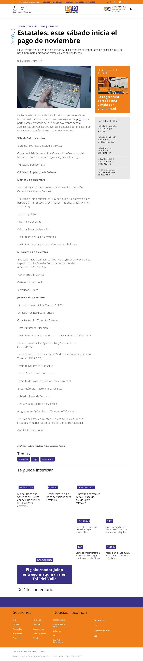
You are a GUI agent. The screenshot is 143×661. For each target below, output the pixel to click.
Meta (55, 635)
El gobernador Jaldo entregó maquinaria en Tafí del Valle (44, 574)
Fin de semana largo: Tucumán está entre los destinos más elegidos (107, 174)
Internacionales (39, 633)
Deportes (90, 2)
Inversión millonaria (44, 560)
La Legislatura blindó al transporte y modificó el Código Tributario (107, 141)
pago (35, 459)
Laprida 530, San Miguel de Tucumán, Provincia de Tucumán (42, 656)
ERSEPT (80, 547)
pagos (79, 119)
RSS (95, 636)
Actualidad (17, 629)
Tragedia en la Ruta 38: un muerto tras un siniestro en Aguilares (117, 555)
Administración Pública (86, 487)
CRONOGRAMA (52, 487)
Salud (35, 638)
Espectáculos (38, 629)
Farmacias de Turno (102, 630)
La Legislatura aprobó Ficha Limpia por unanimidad (108, 103)
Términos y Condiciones (20, 651)
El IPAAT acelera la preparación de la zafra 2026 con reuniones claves (106, 163)
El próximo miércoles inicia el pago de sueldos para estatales (88, 498)
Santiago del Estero (26, 487)
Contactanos (99, 620)
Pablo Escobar (59, 620)
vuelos (109, 521)
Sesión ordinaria (84, 521)
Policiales (68, 2)
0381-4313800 (76, 656)
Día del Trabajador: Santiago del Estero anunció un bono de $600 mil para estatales (28, 500)
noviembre (47, 459)
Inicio (15, 620)
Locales (46, 2)
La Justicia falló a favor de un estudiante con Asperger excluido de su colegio (107, 153)
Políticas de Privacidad (37, 651)
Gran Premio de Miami (59, 625)
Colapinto (57, 631)
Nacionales (57, 2)
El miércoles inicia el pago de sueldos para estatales (58, 497)
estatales (23, 459)
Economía (79, 2)
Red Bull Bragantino (58, 641)
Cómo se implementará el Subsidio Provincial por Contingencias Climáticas (88, 555)
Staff (96, 625)
